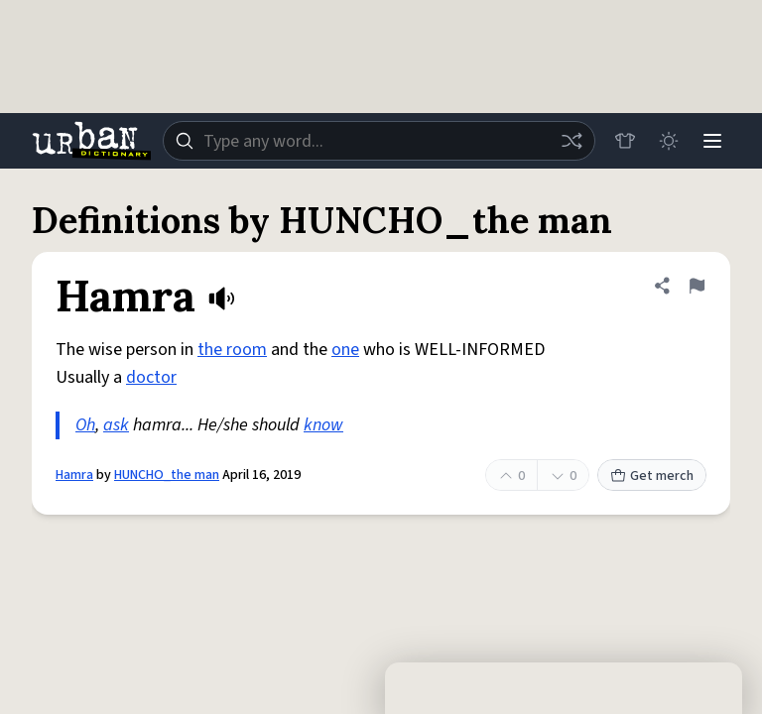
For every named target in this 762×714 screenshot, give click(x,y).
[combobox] (379, 141)
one (345, 349)
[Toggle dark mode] (669, 141)
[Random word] (571, 141)
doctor (151, 377)
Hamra (74, 475)
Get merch (652, 476)
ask (116, 425)
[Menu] (712, 141)
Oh (85, 425)
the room (232, 349)
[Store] (625, 141)
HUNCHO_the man (166, 475)
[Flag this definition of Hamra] (696, 285)
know (323, 425)
